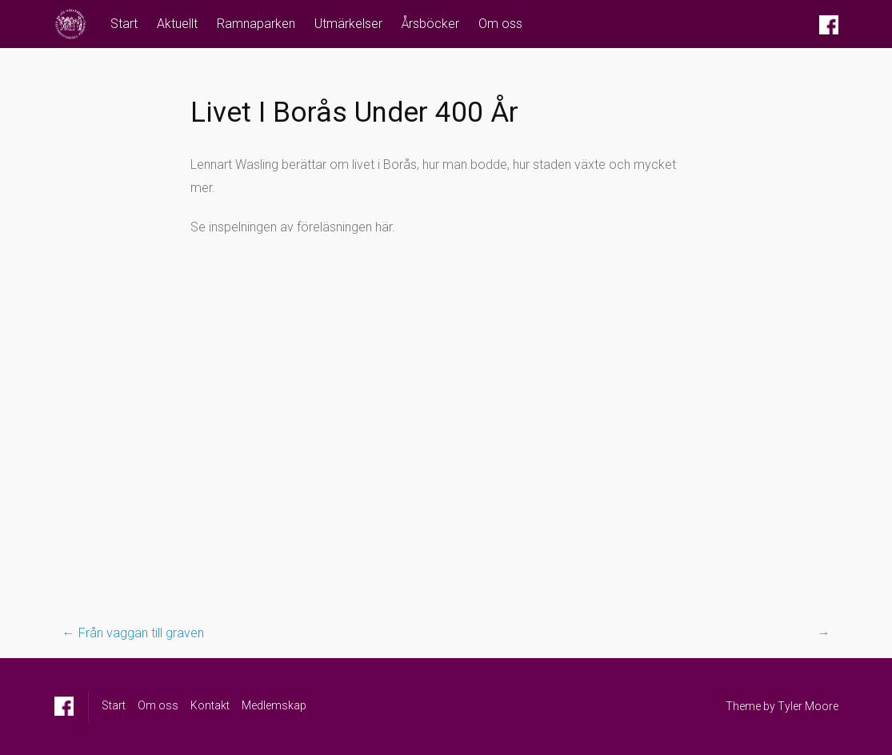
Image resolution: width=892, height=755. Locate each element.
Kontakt (210, 705)
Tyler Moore (808, 706)
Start (124, 23)
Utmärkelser (348, 23)
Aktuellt (177, 23)
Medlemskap (274, 705)
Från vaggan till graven (133, 633)
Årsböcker (430, 23)
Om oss (500, 23)
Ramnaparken (256, 23)
